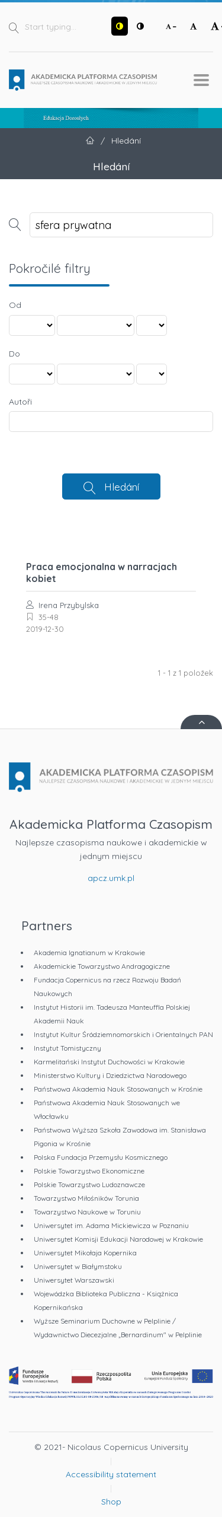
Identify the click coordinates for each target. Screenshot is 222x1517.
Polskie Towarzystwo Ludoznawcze (89, 1184)
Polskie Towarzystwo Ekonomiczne (89, 1170)
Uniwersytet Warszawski (74, 1280)
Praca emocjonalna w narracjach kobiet (101, 572)
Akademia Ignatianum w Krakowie (89, 952)
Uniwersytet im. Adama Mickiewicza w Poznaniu (111, 1225)
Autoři (20, 401)
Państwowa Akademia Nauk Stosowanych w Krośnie (118, 1089)
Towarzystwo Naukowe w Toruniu (87, 1211)
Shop (111, 1501)
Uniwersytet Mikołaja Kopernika (85, 1252)
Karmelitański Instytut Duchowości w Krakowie (109, 1061)
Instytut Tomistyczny (67, 1048)
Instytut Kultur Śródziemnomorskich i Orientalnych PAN (123, 1034)
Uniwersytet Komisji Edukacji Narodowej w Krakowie (118, 1239)
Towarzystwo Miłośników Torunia (86, 1198)
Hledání (121, 486)
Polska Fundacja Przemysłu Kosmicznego (101, 1157)
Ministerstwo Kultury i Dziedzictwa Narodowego (110, 1075)
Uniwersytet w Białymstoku (78, 1266)
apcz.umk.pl (111, 878)
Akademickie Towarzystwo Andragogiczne (102, 966)
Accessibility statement (111, 1474)
